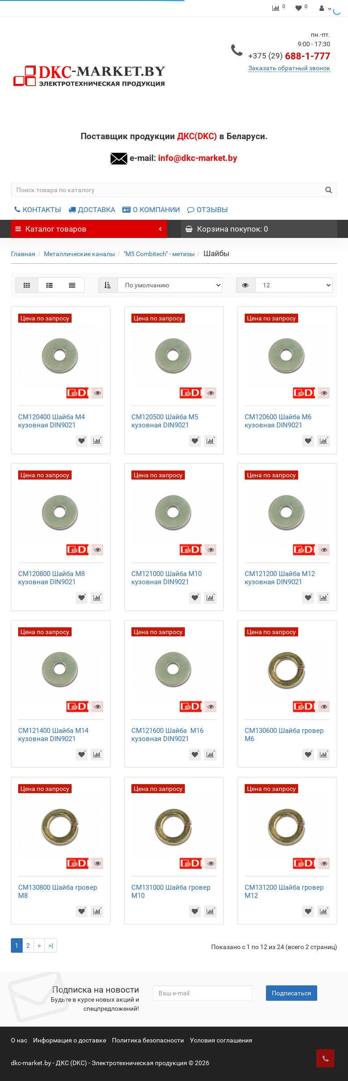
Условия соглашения (221, 1040)
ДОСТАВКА (91, 209)
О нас (19, 1040)
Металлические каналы (79, 253)
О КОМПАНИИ (151, 209)
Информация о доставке (69, 1040)
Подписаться (291, 993)
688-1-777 (289, 56)
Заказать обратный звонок (289, 68)
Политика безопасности (148, 1040)
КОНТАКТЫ (37, 209)
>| (50, 945)
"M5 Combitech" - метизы (159, 253)
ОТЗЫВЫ (207, 209)
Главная (23, 253)
